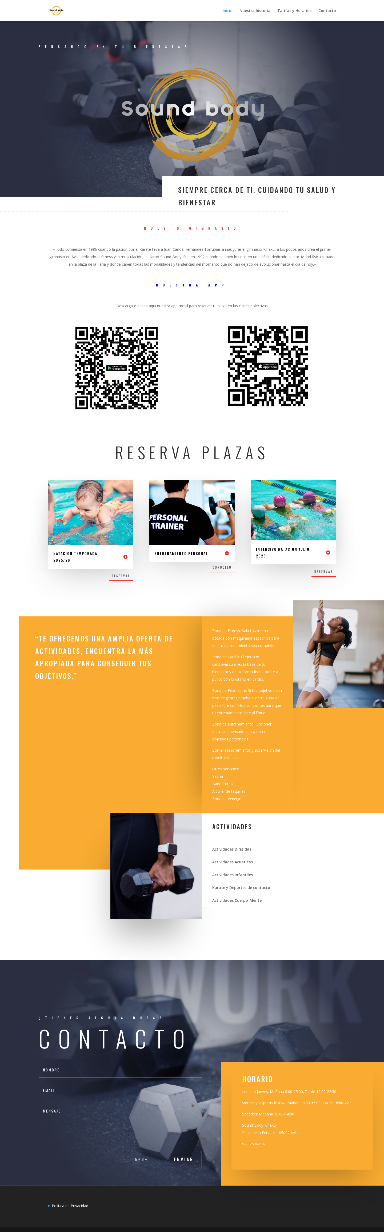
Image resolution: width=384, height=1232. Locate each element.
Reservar (121, 576)
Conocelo (222, 567)
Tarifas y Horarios (294, 11)
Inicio (228, 11)
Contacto (327, 11)
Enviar (184, 1159)
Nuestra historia (254, 11)
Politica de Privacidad (70, 1205)
